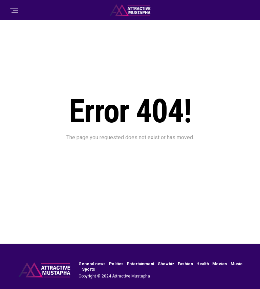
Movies (219, 264)
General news (92, 264)
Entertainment (140, 264)
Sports (88, 269)
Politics (116, 264)
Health (202, 264)
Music (236, 264)
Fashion (185, 264)
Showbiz (166, 264)
